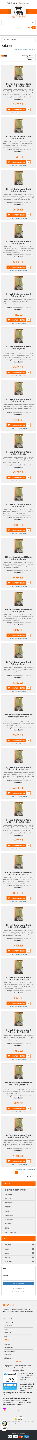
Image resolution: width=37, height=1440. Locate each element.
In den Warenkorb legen (16, 109)
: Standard (28, 56)
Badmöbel (7, 1211)
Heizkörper (8, 1224)
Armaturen (8, 1198)
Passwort (5, 1275)
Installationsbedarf (10, 1232)
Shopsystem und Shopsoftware (11, 1422)
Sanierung (19, 1257)
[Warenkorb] (18, 27)
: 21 (30, 59)
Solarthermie (19, 1262)
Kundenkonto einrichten (18, 1292)
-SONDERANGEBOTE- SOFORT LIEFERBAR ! (15, 1190)
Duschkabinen (9, 1215)
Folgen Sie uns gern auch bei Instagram (20, 1410)
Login (4, 1268)
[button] (29, 109)
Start (7, 40)
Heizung (7, 1228)
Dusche (19, 1249)
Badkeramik (8, 1207)
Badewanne (19, 1245)
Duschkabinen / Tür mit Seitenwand (21, 97)
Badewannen (8, 1203)
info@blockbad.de (24, 3)
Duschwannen (9, 1219)
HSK (21, 99)
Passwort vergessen (18, 1288)
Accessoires (8, 1194)
